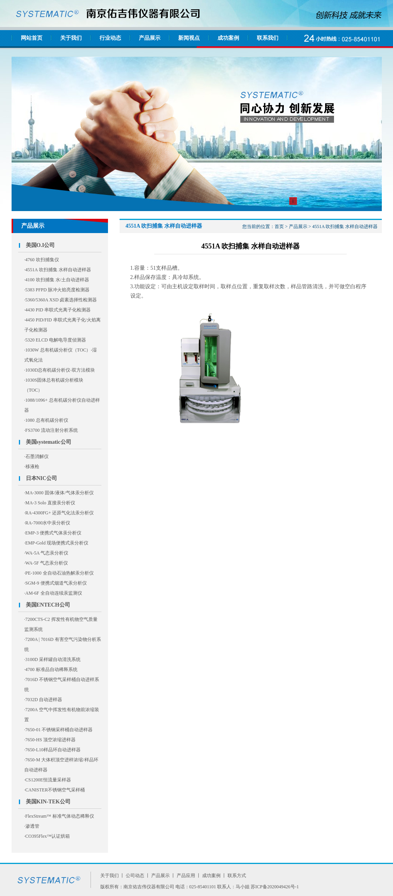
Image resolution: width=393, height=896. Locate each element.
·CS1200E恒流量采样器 (47, 780)
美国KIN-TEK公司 (48, 802)
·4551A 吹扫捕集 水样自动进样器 (57, 269)
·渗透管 (31, 826)
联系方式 (237, 875)
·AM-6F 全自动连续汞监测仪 (53, 593)
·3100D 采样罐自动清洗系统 (52, 659)
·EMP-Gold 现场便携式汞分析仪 (56, 543)
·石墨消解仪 (36, 456)
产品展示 (149, 38)
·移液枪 (31, 466)
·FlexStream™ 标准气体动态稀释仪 (59, 816)
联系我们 (267, 38)
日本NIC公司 (41, 478)
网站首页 (31, 38)
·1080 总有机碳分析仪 (46, 420)
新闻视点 (189, 38)
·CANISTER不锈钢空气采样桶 (54, 790)
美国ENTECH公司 (48, 605)
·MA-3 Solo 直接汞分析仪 (49, 502)
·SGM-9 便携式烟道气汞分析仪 (55, 583)
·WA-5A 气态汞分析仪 (46, 553)
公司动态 (135, 875)
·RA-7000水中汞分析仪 (47, 523)
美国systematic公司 (48, 442)
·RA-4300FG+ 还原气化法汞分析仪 (59, 513)
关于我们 (71, 38)
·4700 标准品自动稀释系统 (51, 669)
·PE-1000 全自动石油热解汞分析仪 (59, 573)
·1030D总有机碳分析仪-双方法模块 (59, 370)
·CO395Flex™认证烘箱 (47, 836)
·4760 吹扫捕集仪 (41, 259)
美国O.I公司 (40, 245)
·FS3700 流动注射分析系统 (51, 430)
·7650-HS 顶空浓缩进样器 (50, 739)
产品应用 (186, 875)
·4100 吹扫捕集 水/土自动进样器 (56, 279)
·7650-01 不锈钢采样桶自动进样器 (58, 729)
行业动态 (110, 38)
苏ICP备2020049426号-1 (275, 886)
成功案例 (228, 38)
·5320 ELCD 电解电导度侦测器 (55, 340)
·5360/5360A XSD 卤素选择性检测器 (60, 300)
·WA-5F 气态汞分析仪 (46, 563)
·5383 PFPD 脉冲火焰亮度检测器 (57, 289)
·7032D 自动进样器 (43, 699)
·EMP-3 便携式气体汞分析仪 (53, 533)
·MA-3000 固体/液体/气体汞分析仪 (59, 492)
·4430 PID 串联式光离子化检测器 (57, 310)
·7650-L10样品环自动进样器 (52, 749)
